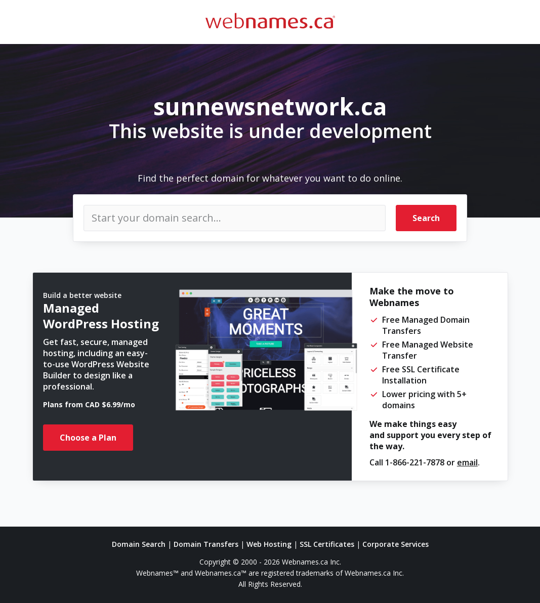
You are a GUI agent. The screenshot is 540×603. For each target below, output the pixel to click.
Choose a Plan (88, 437)
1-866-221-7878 (414, 462)
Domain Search (138, 544)
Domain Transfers (206, 544)
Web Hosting (269, 544)
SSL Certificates (327, 544)
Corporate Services (395, 544)
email (467, 462)
